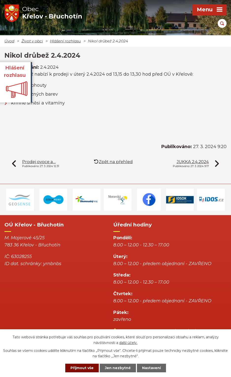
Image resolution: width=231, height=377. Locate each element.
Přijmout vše (82, 368)
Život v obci (32, 41)
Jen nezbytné (118, 368)
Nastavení (151, 368)
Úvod (9, 41)
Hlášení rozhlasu (65, 41)
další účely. (128, 343)
